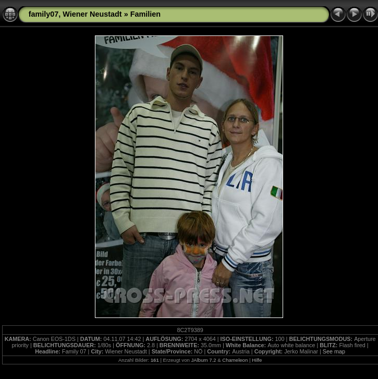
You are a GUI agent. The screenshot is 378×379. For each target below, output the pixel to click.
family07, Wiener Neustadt (75, 14)
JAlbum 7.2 (203, 360)
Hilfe (257, 360)
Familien (145, 14)
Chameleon (235, 360)
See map (334, 351)
